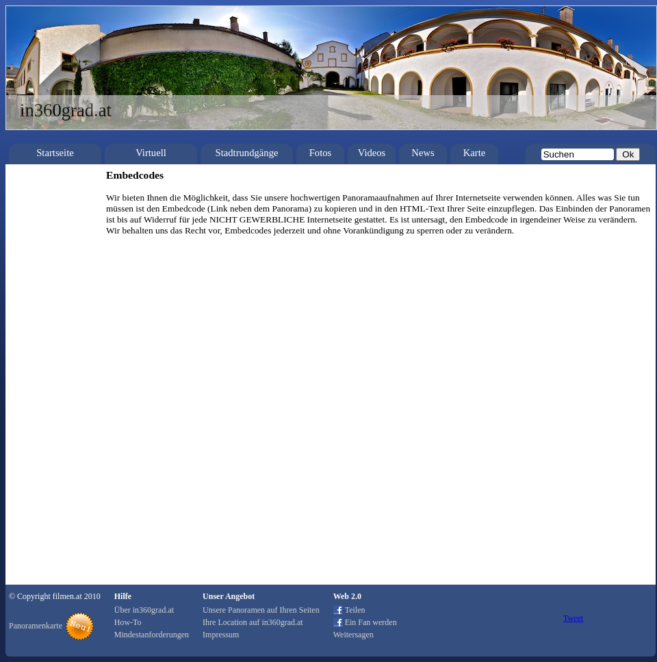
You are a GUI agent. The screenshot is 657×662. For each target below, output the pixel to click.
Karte (474, 152)
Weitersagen (353, 634)
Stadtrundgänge (247, 152)
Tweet (573, 618)
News (422, 152)
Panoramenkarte (35, 626)
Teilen (355, 610)
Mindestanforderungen (151, 634)
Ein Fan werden (371, 622)
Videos (372, 152)
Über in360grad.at (144, 610)
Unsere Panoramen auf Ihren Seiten (261, 610)
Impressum (221, 634)
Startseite (55, 152)
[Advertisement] (51, 374)
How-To (128, 622)
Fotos (320, 152)
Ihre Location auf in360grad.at (253, 622)
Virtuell (151, 152)
